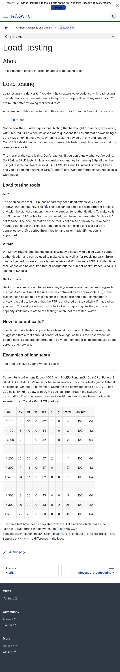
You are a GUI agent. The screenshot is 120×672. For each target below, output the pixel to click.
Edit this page (14, 552)
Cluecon (10, 646)
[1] (45, 207)
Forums (9, 619)
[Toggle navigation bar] (5, 16)
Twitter (9, 625)
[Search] (114, 16)
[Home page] (6, 27)
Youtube (10, 598)
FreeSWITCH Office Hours (21, 2)
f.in (60, 529)
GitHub (9, 652)
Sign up (58, 7)
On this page (14, 36)
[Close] (117, 5)
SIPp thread (17, 120)
